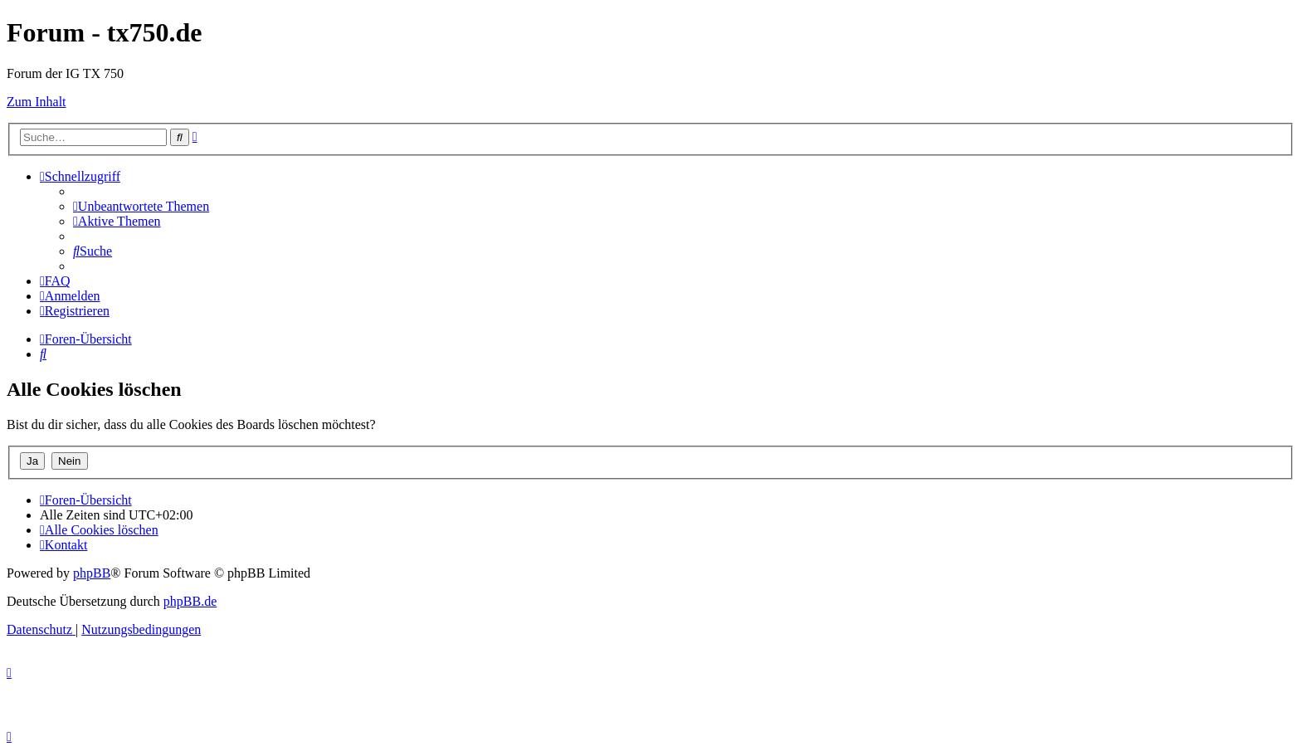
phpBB (91, 573)
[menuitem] (141, 206)
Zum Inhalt (36, 102)
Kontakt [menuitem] (63, 545)
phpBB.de (190, 601)
